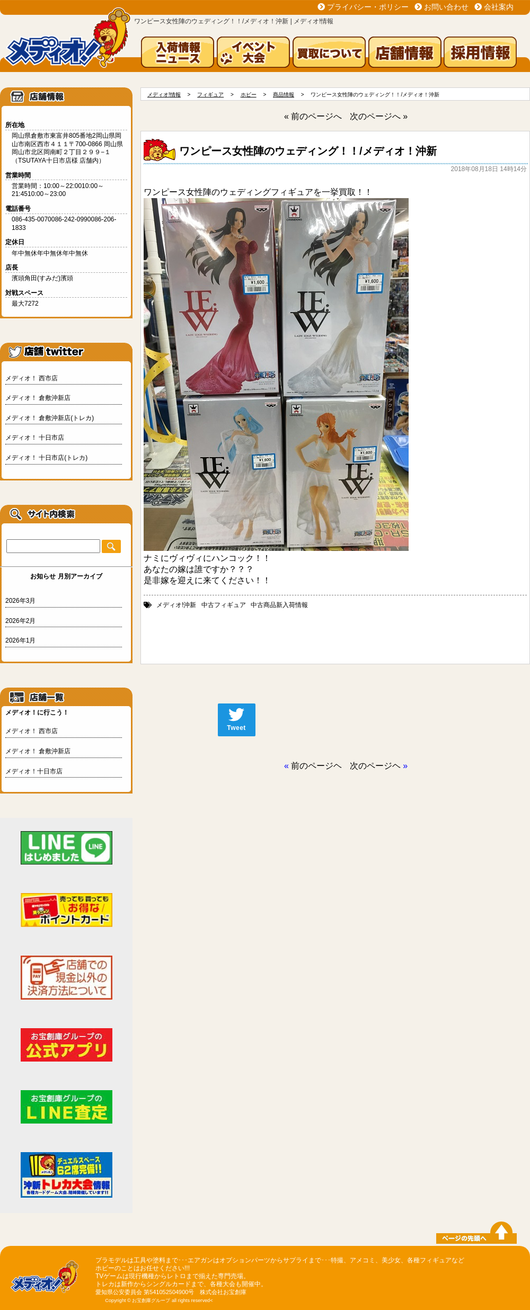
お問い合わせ (446, 7)
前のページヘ (316, 765)
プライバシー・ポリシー (368, 7)
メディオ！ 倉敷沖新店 (37, 398)
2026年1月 (20, 640)
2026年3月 (20, 600)
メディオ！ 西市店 (31, 378)
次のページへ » (379, 116)
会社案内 (499, 7)
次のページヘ (375, 765)
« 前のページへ (313, 116)
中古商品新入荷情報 (279, 605)
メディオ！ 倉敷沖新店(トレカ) (49, 418)
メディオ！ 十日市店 (34, 437)
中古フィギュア (223, 605)
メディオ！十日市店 (34, 771)
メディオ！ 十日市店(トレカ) (46, 457)
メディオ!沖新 (176, 605)
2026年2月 (20, 621)
